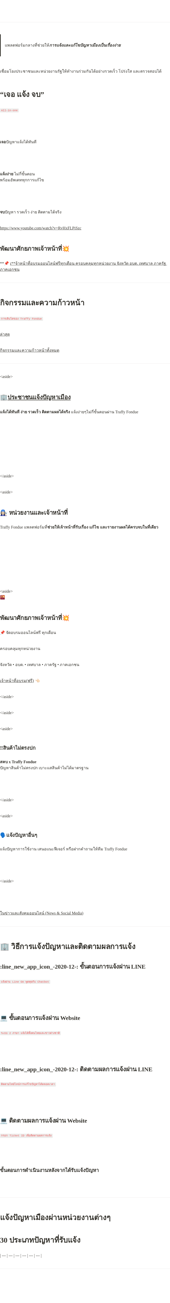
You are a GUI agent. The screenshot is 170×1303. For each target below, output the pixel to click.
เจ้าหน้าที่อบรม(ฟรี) (17, 681)
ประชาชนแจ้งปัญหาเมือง (39, 397)
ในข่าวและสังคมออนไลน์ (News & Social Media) (41, 913)
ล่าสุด (5, 334)
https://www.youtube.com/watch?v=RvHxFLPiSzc (40, 228)
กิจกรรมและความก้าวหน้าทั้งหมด (29, 350)
